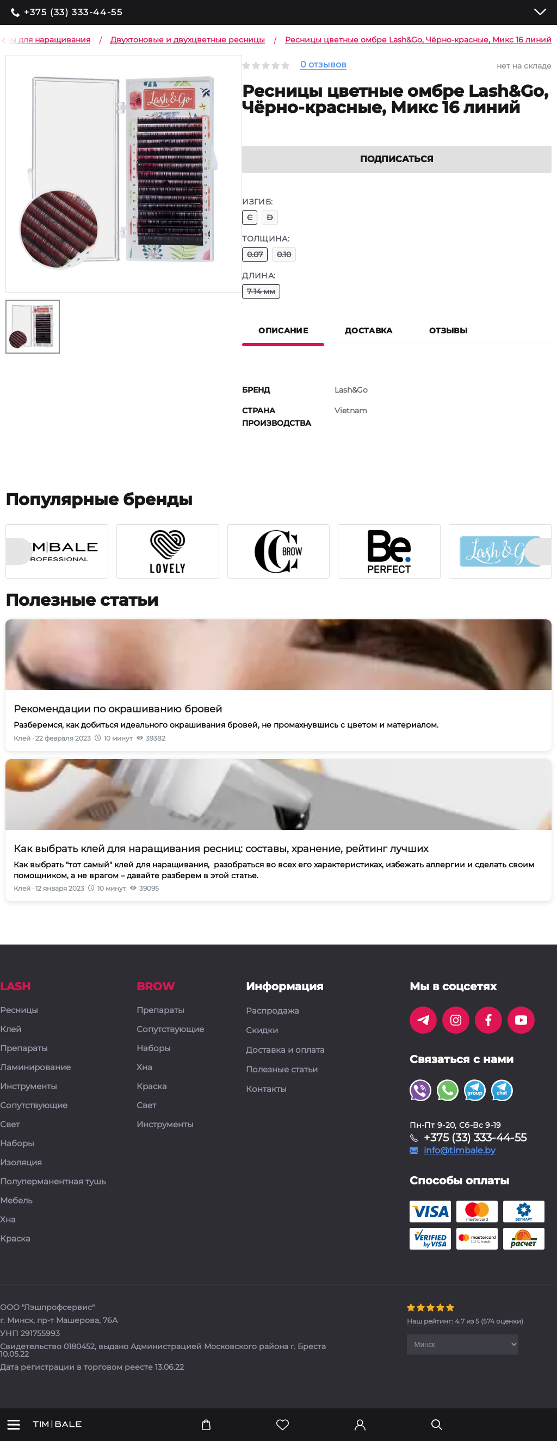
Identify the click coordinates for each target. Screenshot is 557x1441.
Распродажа (272, 1024)
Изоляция (21, 1176)
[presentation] (19, 564)
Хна (8, 1233)
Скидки (262, 1043)
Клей (10, 1043)
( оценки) (465, 1334)
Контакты (266, 1102)
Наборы (17, 1157)
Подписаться (397, 172)
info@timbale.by (460, 1163)
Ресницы (19, 1024)
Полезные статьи (282, 1082)
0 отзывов (323, 65)
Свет (10, 1138)
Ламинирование (35, 1081)
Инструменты (28, 1100)
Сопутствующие (33, 1119)
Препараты (24, 1062)
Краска (15, 1252)
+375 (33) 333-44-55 (73, 12)
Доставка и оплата (285, 1063)
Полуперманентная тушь (53, 1195)
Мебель (16, 1214)
